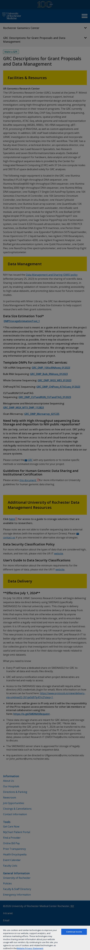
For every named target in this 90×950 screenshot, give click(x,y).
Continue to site (74, 931)
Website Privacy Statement (30, 948)
